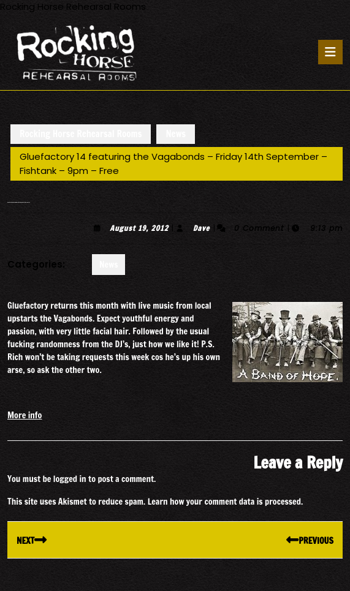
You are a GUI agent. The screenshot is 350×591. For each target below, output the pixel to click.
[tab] (330, 52)
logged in (69, 479)
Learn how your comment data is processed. (225, 501)
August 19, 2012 (139, 228)
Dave (201, 228)
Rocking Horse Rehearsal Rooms (81, 133)
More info (24, 415)
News (175, 133)
